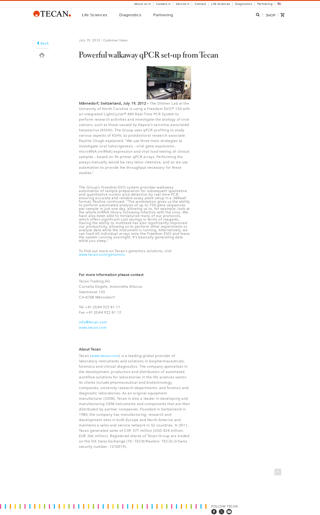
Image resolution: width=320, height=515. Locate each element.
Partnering (265, 4)
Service (183, 4)
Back (43, 43)
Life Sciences (220, 4)
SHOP (271, 15)
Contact (200, 4)
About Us (142, 4)
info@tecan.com (93, 322)
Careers (163, 4)
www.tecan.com (92, 327)
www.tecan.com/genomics (102, 254)
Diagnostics (243, 4)
